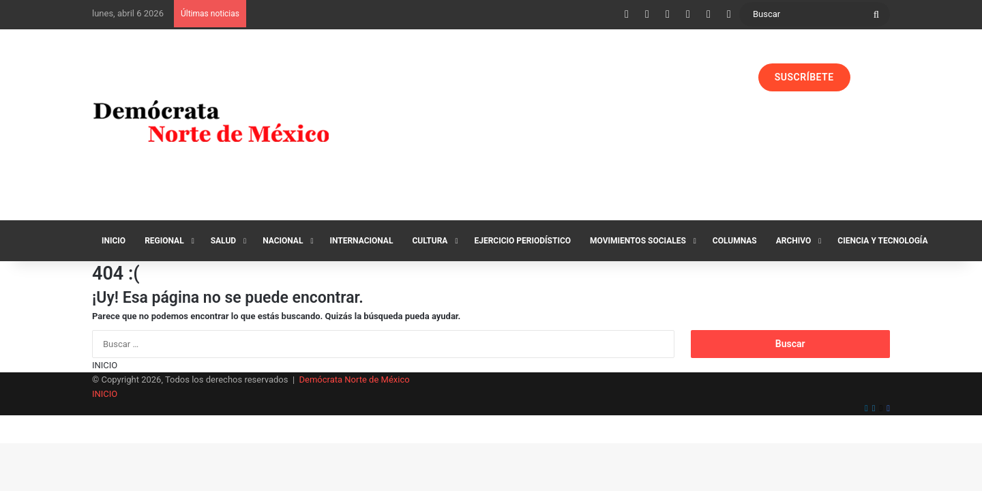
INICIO (104, 365)
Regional (164, 241)
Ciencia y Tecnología (882, 241)
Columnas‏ (735, 241)
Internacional (361, 241)
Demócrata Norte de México (354, 379)
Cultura (429, 241)
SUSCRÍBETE (804, 77)
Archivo (794, 241)
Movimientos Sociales (638, 241)
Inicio (113, 241)
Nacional (283, 241)
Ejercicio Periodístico (522, 241)
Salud (223, 241)
